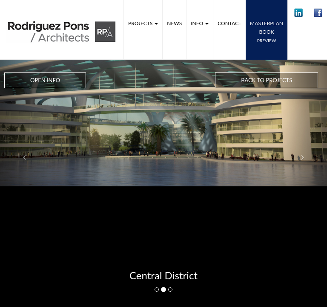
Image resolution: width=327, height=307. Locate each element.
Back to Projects (266, 80)
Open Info (45, 80)
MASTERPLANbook (266, 31)
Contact (229, 23)
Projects (143, 23)
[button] (298, 12)
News (174, 23)
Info (200, 23)
